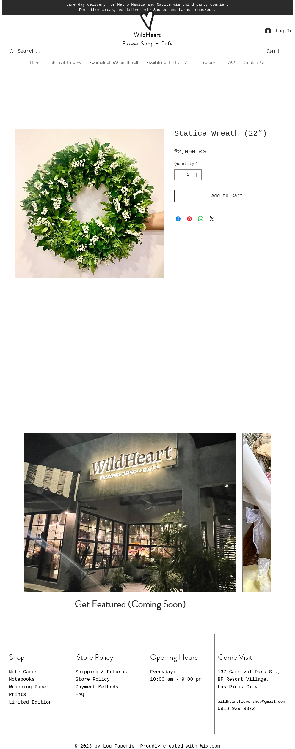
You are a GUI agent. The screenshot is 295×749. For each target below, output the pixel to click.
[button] (278, 51)
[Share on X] (212, 218)
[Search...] (35, 51)
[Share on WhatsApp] (200, 218)
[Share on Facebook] (178, 218)
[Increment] (197, 175)
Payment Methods (97, 687)
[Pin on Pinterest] (189, 218)
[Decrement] (179, 175)
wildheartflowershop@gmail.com (251, 701)
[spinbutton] (188, 175)
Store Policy (93, 679)
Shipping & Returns (101, 672)
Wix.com (210, 746)
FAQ (80, 694)
